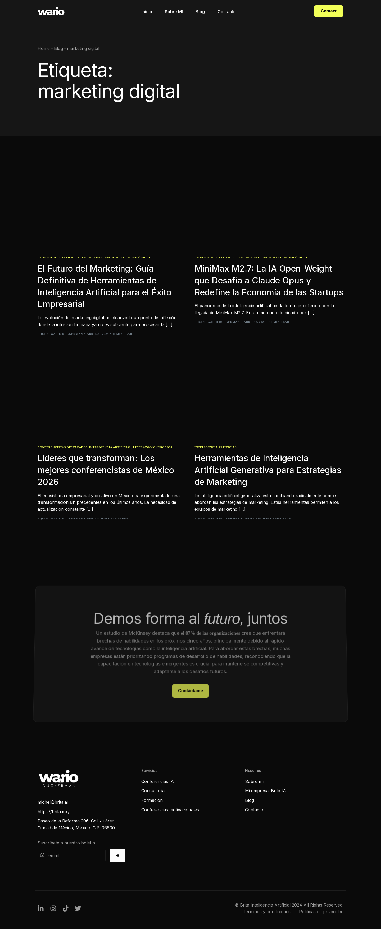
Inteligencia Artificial (59, 257)
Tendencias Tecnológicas (127, 257)
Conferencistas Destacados (63, 447)
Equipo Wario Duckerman (60, 333)
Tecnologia (92, 257)
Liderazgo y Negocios (152, 447)
